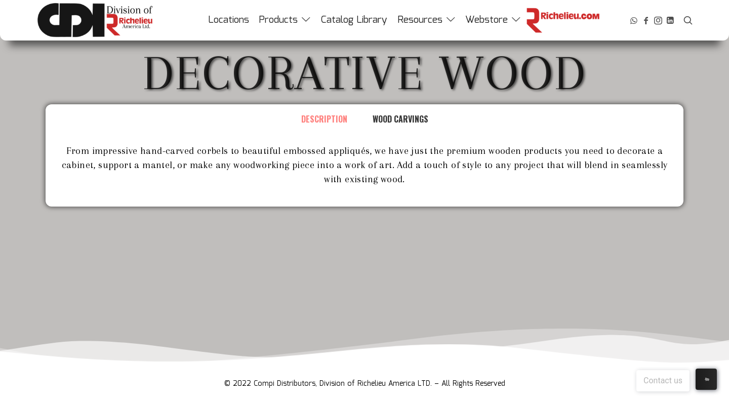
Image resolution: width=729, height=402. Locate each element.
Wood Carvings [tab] (400, 119)
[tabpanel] (364, 170)
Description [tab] (324, 119)
